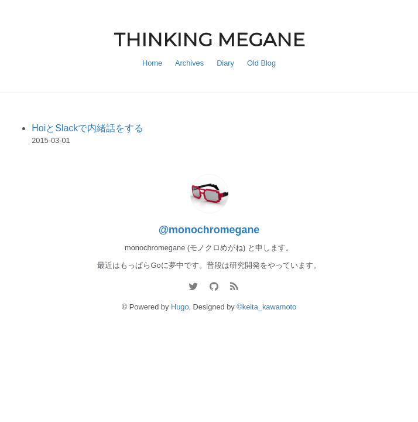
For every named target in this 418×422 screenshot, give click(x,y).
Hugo (180, 306)
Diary (225, 63)
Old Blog (261, 63)
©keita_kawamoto (266, 306)
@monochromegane (209, 230)
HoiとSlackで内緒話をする (87, 128)
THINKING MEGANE (209, 39)
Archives (189, 63)
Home (152, 63)
